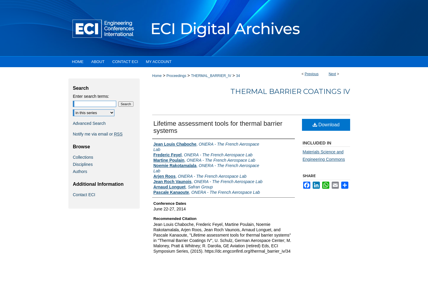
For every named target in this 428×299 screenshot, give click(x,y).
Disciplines (83, 164)
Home (157, 76)
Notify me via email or (97, 134)
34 (238, 76)
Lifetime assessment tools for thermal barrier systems (217, 127)
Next (332, 74)
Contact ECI (84, 194)
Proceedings (176, 76)
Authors (80, 171)
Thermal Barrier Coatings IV (290, 91)
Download (326, 124)
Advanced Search (89, 123)
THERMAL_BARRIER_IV (211, 76)
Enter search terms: (91, 96)
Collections (83, 157)
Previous (312, 74)
